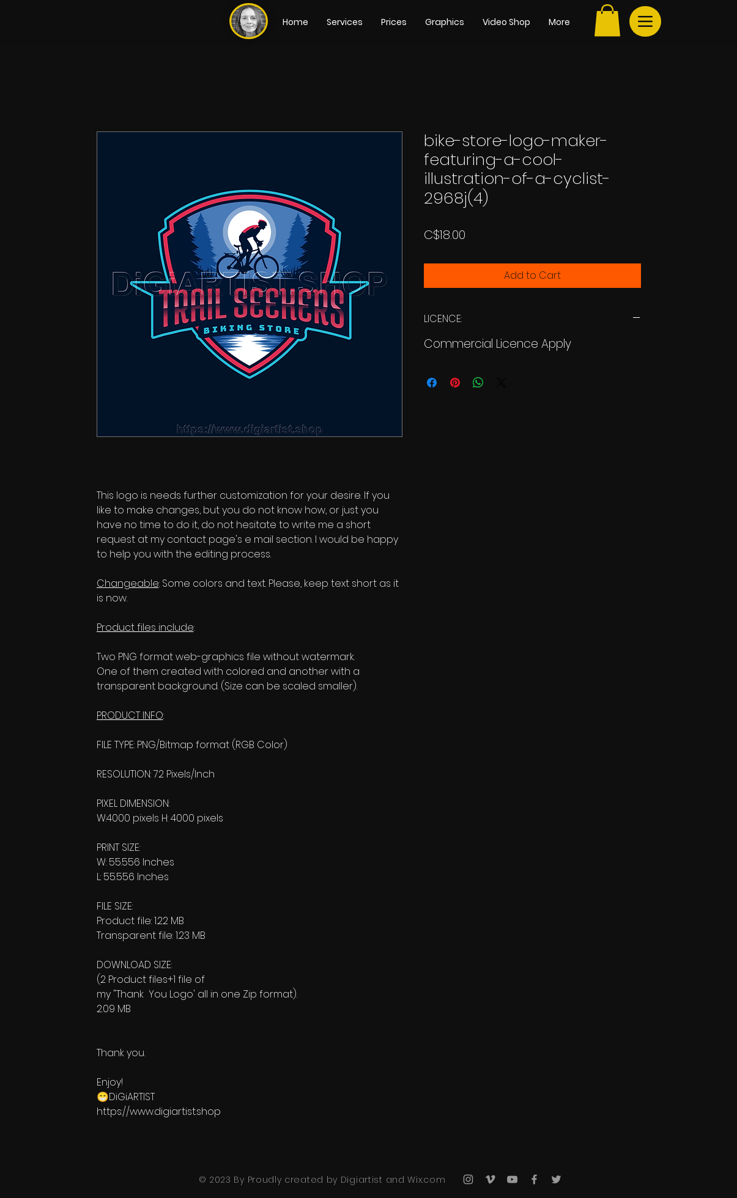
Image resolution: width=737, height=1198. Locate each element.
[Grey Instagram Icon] (468, 1179)
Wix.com (425, 1180)
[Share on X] (501, 382)
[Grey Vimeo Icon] (490, 1179)
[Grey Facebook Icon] (534, 1179)
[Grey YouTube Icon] (512, 1179)
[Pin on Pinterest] (455, 382)
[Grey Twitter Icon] (556, 1179)
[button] (607, 20)
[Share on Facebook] (431, 382)
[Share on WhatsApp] (478, 382)
